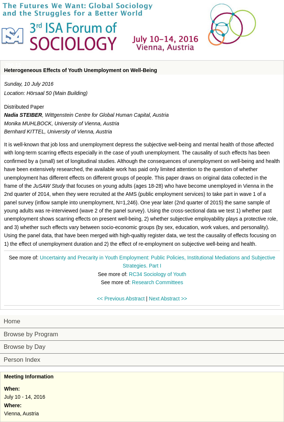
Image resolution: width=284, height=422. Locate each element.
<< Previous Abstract (121, 299)
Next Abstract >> (168, 299)
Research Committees (157, 282)
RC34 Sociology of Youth (157, 274)
